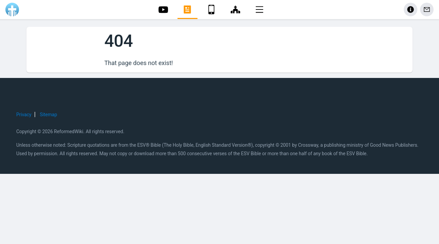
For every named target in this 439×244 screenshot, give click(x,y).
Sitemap (48, 114)
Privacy (24, 114)
